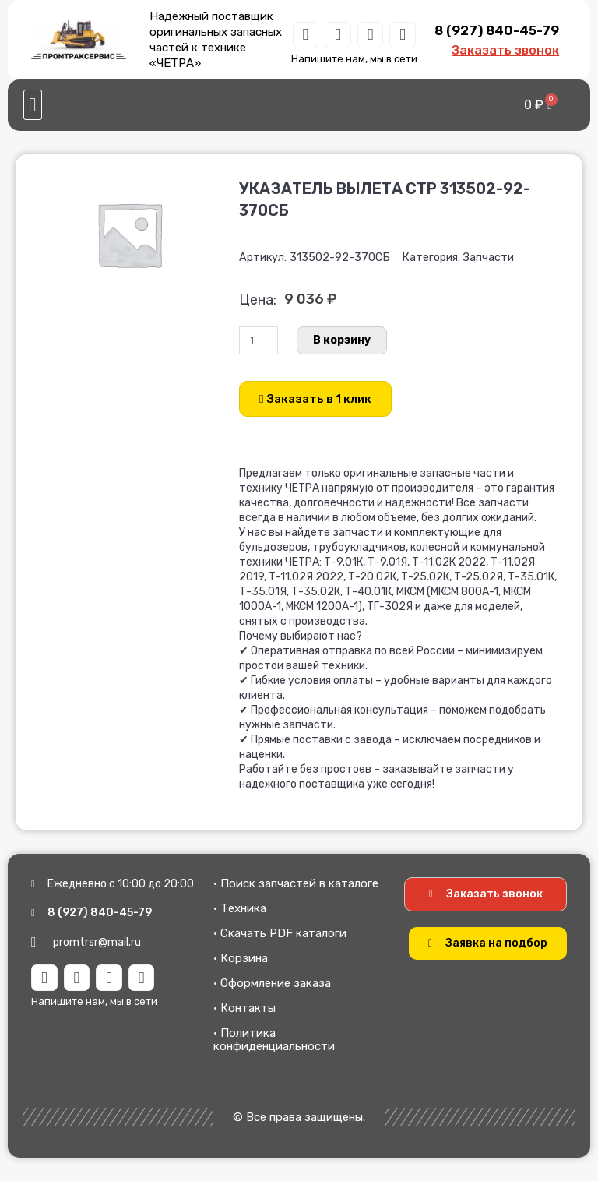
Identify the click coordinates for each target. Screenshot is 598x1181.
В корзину (342, 340)
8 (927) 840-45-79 (496, 30)
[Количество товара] (258, 340)
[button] (32, 105)
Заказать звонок (505, 50)
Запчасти (488, 257)
